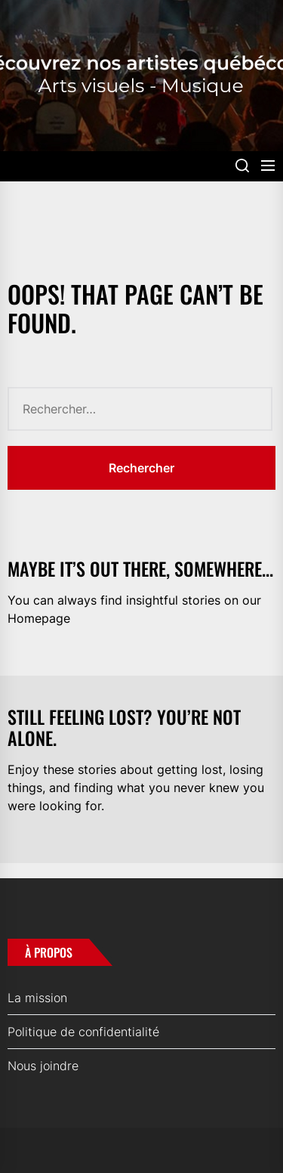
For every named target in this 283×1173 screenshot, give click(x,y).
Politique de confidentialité (83, 1031)
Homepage (39, 618)
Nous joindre (43, 1065)
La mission (37, 997)
